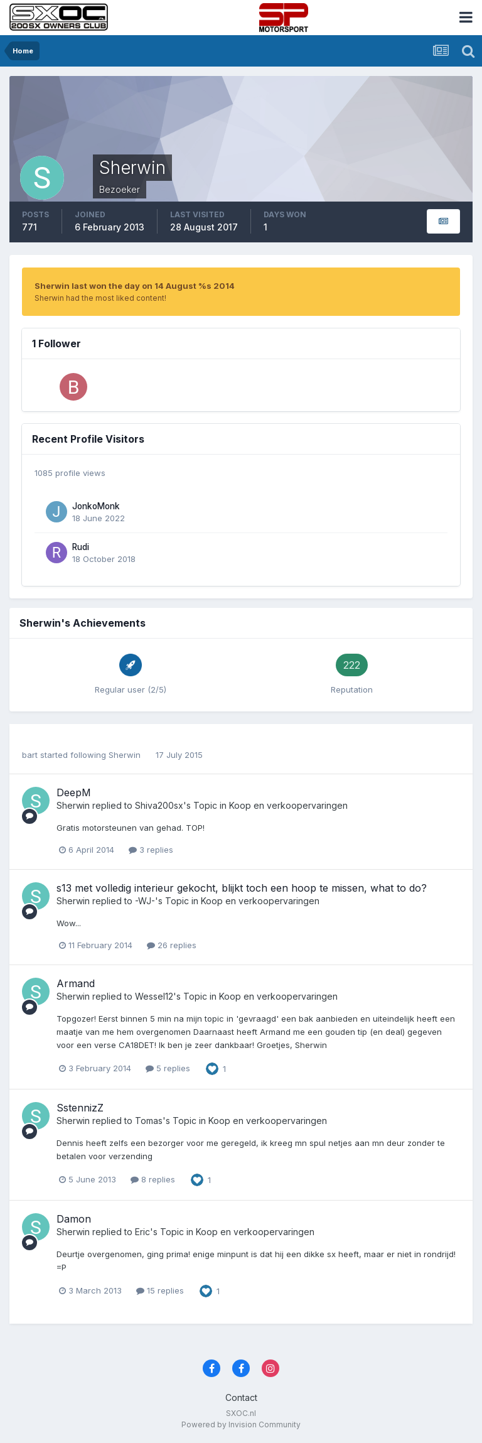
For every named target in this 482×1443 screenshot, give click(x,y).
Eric (142, 1231)
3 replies (151, 850)
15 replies (160, 1290)
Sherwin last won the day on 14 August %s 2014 (135, 286)
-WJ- (145, 900)
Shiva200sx (159, 805)
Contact (241, 1397)
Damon (73, 1219)
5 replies (168, 1068)
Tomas (149, 1120)
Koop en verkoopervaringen (288, 805)
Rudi (80, 547)
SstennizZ (80, 1107)
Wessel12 (154, 996)
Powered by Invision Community (241, 1424)
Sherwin (125, 755)
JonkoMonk (96, 506)
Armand (75, 983)
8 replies (153, 1179)
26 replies (171, 945)
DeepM (73, 792)
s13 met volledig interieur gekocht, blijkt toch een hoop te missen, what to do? (241, 888)
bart (30, 755)
